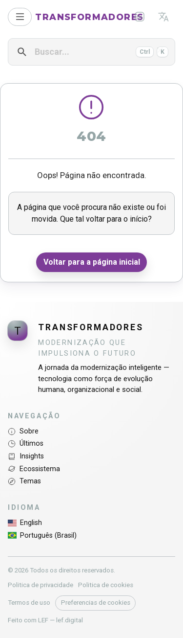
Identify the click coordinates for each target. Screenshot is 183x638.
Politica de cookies (105, 585)
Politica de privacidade (40, 585)
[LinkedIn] (139, 16)
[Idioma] (163, 16)
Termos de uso (29, 602)
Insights (26, 456)
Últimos (25, 443)
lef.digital (69, 620)
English (25, 523)
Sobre (23, 431)
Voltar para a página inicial (91, 262)
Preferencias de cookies (95, 602)
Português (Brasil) (42, 535)
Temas (24, 481)
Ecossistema (34, 469)
